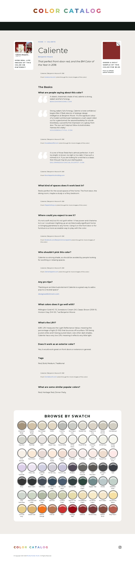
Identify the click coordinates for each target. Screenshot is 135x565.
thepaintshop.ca (50, 205)
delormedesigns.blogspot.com (67, 162)
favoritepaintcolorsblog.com (54, 175)
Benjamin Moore (45, 57)
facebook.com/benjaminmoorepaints (57, 240)
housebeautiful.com (61, 130)
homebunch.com (50, 377)
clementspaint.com (51, 272)
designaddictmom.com (48, 294)
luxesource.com (50, 77)
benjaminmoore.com (61, 101)
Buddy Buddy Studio (33, 556)
